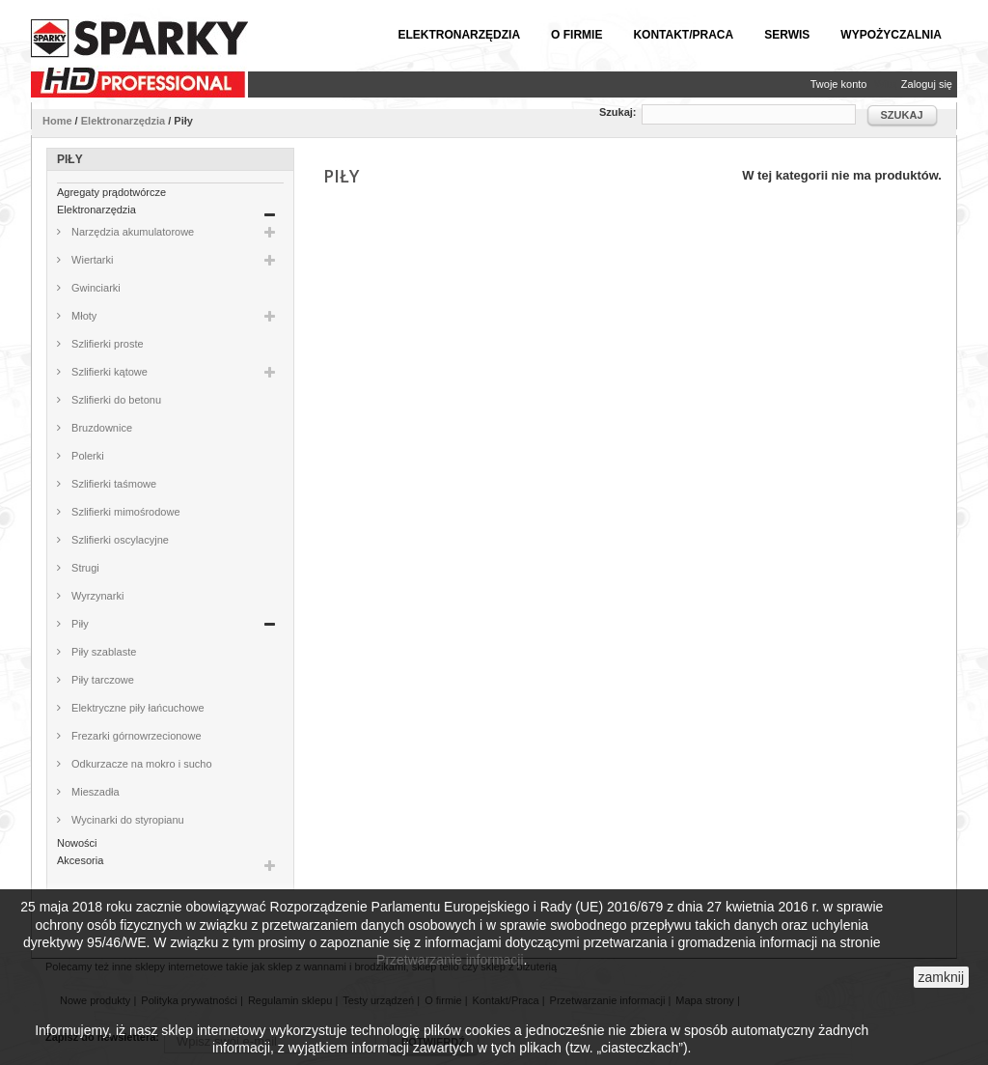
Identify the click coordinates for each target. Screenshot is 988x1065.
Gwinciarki (95, 288)
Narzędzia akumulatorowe (131, 232)
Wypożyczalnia (891, 35)
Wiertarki (91, 260)
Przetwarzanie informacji (450, 959)
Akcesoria (80, 860)
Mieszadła (94, 792)
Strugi (84, 568)
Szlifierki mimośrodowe (124, 512)
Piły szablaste (102, 652)
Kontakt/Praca (683, 35)
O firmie (576, 35)
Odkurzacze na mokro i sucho (140, 764)
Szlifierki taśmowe (112, 484)
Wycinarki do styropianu (126, 820)
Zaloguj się (926, 84)
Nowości (77, 843)
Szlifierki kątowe (108, 372)
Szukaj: (618, 112)
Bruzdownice (100, 428)
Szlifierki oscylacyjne (119, 540)
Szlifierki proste (106, 344)
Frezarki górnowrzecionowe (135, 736)
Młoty (82, 316)
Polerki (86, 456)
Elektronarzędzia (459, 35)
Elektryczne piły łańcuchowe (137, 708)
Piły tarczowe (101, 680)
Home (57, 120)
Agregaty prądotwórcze (111, 192)
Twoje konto (838, 84)
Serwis (787, 35)
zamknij (941, 977)
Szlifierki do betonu (115, 400)
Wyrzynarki (96, 596)
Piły (79, 624)
